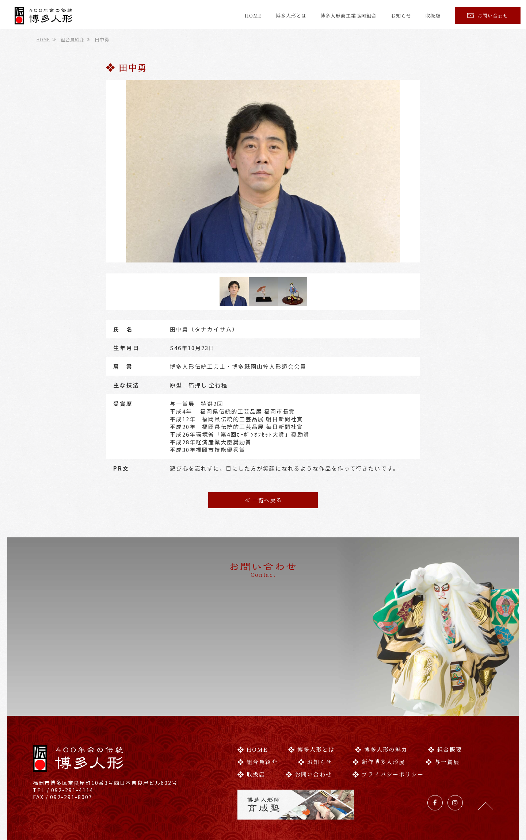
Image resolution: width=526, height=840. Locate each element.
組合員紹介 (72, 39)
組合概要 (445, 717)
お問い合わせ (487, 15)
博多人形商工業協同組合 (348, 15)
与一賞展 (443, 729)
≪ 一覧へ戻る (263, 500)
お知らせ (401, 15)
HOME (253, 15)
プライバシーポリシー (388, 742)
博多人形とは (291, 15)
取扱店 (433, 15)
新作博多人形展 (378, 729)
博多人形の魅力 (381, 717)
